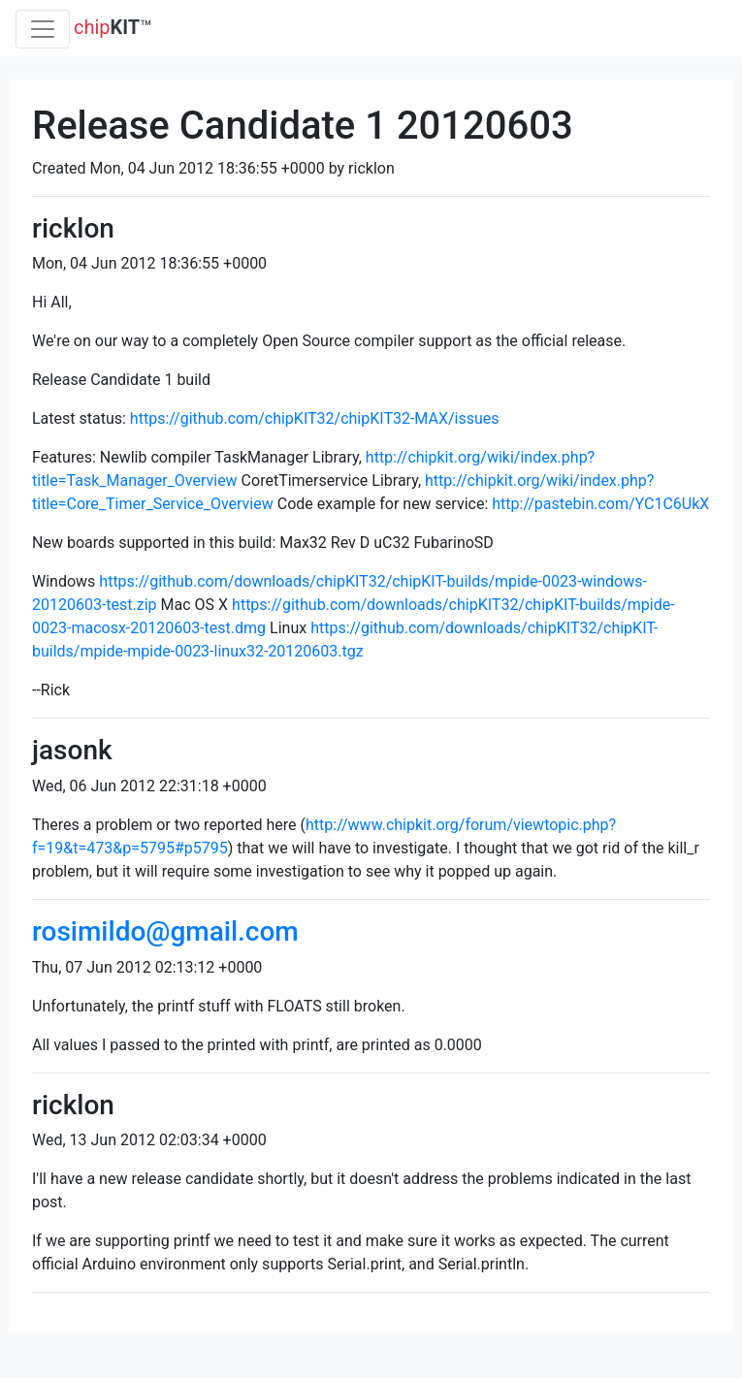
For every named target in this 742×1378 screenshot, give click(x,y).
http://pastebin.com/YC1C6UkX (600, 504)
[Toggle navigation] (43, 29)
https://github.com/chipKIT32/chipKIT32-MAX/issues (315, 418)
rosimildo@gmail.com (165, 931)
